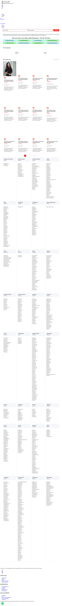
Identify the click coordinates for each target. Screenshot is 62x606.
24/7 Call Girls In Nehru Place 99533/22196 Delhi (52, 142)
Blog (3, 16)
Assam (48, 159)
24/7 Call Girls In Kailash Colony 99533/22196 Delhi (9, 81)
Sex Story (3, 587)
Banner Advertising (5, 580)
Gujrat (33, 251)
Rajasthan (34, 425)
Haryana (48, 251)
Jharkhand (34, 294)
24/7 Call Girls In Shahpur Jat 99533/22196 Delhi (9, 142)
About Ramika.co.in (5, 586)
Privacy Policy (4, 590)
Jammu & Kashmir (21, 294)
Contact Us (4, 599)
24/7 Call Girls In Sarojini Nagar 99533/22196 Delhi (9, 111)
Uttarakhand (34, 477)
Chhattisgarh (35, 202)
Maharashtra (49, 333)
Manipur (5, 404)
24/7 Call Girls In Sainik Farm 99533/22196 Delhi (38, 79)
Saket (5, 85)
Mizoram (34, 404)
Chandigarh (20, 202)
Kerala (5, 333)
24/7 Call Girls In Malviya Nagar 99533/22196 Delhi (23, 79)
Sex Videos (4, 595)
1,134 (34, 155)
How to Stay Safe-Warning (6, 597)
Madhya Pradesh (35, 333)
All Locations (4, 577)
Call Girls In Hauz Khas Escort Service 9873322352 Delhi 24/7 (52, 79)
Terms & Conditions (5, 598)
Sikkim (48, 425)
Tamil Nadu (6, 477)
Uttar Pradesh (21, 477)
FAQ (3, 596)
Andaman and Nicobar (8, 159)
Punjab (19, 425)
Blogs (3, 579)
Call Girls (16, 52)
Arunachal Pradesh (36, 159)
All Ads (3, 15)
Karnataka (49, 294)
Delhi (7, 85)
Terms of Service (5, 589)
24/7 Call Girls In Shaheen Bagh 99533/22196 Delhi (37, 111)
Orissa (5, 425)
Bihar (5, 202)
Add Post (2, 19)
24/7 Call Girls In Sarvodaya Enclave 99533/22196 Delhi (23, 111)
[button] (2, 603)
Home (3, 14)
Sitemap (3, 588)
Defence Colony (49, 84)
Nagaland (49, 404)
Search (56, 30)
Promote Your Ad (5, 581)
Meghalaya (20, 404)
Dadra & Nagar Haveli (51, 202)
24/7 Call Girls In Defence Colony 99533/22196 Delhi (23, 142)
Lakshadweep (21, 333)
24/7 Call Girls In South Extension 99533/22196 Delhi (51, 111)
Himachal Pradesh (7, 294)
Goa (19, 251)
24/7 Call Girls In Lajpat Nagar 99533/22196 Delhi (38, 142)
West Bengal (49, 477)
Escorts (45, 52)
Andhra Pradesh (21, 159)
